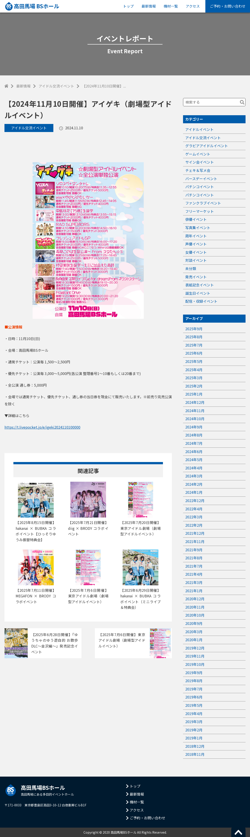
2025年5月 (193, 361)
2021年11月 (194, 541)
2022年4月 (193, 508)
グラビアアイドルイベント (206, 145)
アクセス (193, 6)
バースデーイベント (201, 178)
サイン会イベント (199, 162)
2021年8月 (193, 557)
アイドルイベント (199, 129)
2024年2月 (193, 484)
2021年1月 (193, 590)
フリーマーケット (199, 211)
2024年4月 (193, 468)
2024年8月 (193, 435)
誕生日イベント (197, 293)
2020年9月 (193, 623)
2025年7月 (193, 345)
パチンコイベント (199, 186)
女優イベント (196, 252)
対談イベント (196, 260)
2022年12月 (194, 500)
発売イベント (196, 276)
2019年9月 (193, 672)
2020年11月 (194, 607)
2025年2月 (193, 386)
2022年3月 (193, 517)
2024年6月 (193, 451)
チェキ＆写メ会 (197, 170)
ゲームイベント (197, 154)
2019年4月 (193, 713)
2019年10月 (194, 664)
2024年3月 (193, 476)
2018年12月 (194, 746)
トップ (128, 6)
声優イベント (196, 244)
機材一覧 (171, 6)
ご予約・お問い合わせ (228, 6)
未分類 (190, 268)
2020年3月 (193, 631)
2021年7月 (193, 566)
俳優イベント (196, 219)
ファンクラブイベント (203, 203)
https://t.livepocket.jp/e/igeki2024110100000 (42, 427)
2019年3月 (193, 721)
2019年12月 (194, 648)
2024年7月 (193, 443)
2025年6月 (193, 353)
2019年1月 (193, 738)
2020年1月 (193, 639)
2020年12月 (194, 598)
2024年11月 (194, 410)
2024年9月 (193, 427)
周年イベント (196, 236)
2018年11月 (194, 754)
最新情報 (149, 6)
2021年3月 (193, 582)
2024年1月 (193, 492)
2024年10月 (194, 418)
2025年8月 (193, 336)
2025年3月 (193, 377)
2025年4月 (193, 369)
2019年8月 (193, 680)
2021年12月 (194, 533)
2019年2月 (193, 730)
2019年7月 (193, 689)
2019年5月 (193, 705)
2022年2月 (193, 525)
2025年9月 (193, 328)
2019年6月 (193, 697)
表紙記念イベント (199, 285)
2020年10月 (194, 615)
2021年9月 (193, 549)
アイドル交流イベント (56, 86)
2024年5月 (193, 459)
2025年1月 (193, 394)
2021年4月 (193, 574)
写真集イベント (197, 227)
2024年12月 (194, 402)
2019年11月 (194, 656)
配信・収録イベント (201, 301)
